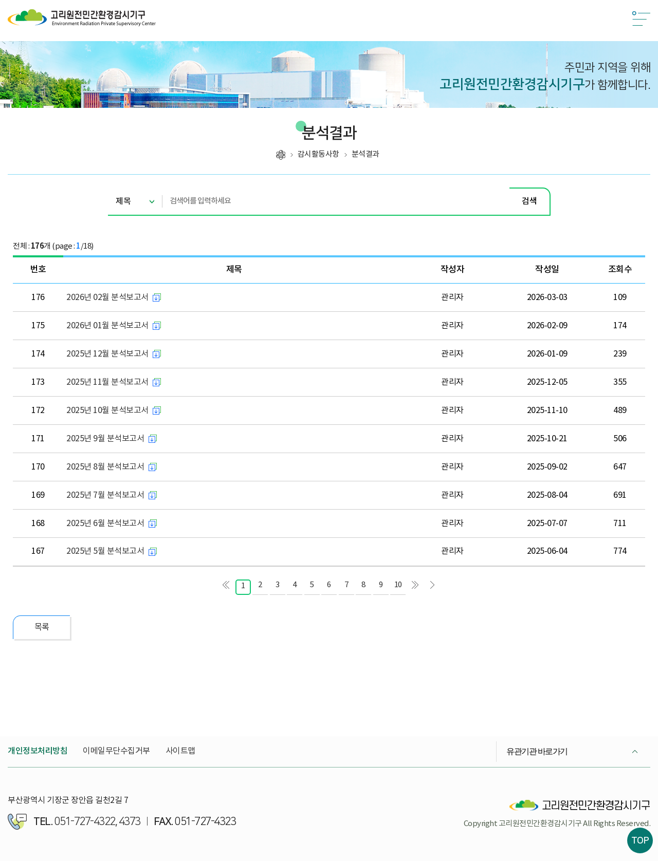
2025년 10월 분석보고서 (107, 410)
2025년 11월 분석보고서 (107, 382)
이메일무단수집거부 (116, 751)
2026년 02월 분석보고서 (107, 297)
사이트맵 (180, 751)
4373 (129, 821)
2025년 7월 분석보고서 (105, 495)
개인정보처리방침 (37, 751)
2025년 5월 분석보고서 (105, 551)
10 (398, 585)
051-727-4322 (84, 821)
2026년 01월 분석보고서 (107, 325)
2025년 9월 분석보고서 (105, 438)
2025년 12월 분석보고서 (107, 354)
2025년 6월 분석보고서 (105, 523)
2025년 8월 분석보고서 (105, 467)
